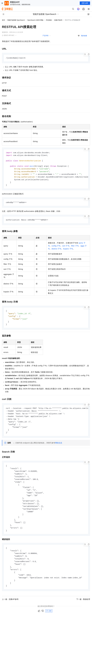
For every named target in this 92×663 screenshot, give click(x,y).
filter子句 (75, 248)
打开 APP (85, 3)
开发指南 (49, 20)
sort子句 (65, 248)
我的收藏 (84, 36)
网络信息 (58, 447)
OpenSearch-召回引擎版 (35, 20)
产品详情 (45, 35)
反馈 (48, 620)
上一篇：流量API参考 (10, 608)
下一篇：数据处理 (83, 608)
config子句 (56, 248)
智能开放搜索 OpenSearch (16, 20)
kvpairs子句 (68, 251)
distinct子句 (56, 251)
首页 (3, 20)
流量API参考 (58, 20)
